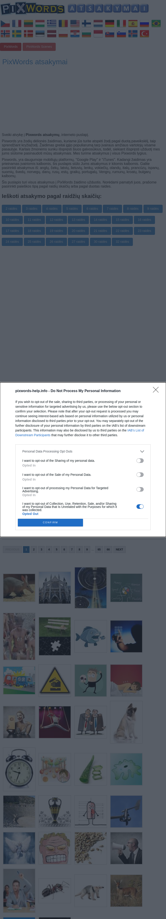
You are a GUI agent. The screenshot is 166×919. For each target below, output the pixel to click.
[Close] (157, 391)
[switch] (140, 460)
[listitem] (83, 451)
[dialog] (83, 459)
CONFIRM (50, 522)
